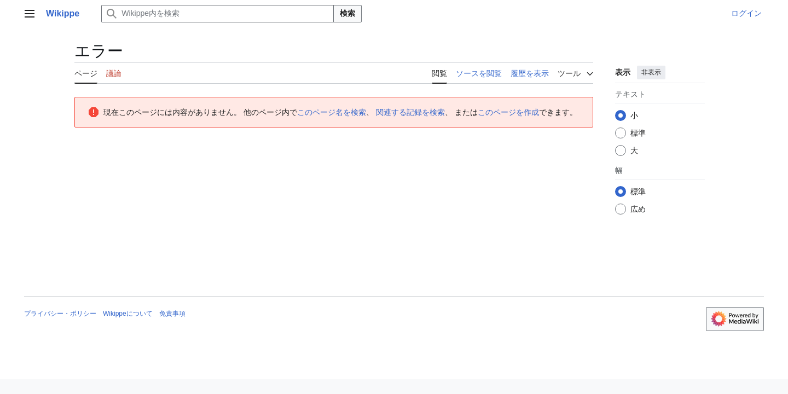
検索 (347, 13)
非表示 (651, 72)
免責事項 (172, 313)
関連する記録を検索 (410, 112)
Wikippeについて (128, 313)
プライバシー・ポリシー (60, 313)
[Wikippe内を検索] (217, 13)
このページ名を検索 (331, 112)
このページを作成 (508, 112)
